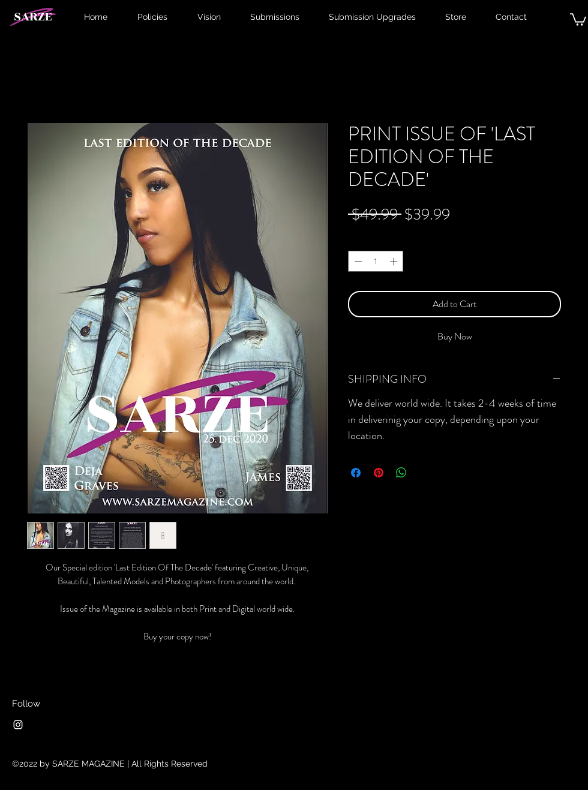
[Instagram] (18, 725)
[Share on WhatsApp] (401, 472)
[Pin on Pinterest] (378, 472)
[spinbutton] (376, 261)
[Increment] (395, 261)
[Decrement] (357, 261)
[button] (578, 19)
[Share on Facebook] (356, 472)
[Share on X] (424, 472)
